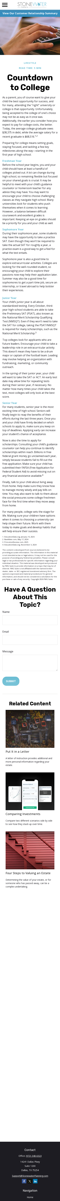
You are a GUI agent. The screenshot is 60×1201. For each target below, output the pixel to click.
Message (7, 651)
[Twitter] (30, 1181)
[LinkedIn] (35, 1181)
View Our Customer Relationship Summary (30, 13)
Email (5, 631)
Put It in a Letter (17, 751)
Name (6, 612)
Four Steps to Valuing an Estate (28, 873)
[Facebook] (24, 1181)
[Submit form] (10, 681)
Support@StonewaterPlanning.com (30, 1175)
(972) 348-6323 (34, 1155)
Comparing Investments (23, 814)
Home (30, 1197)
